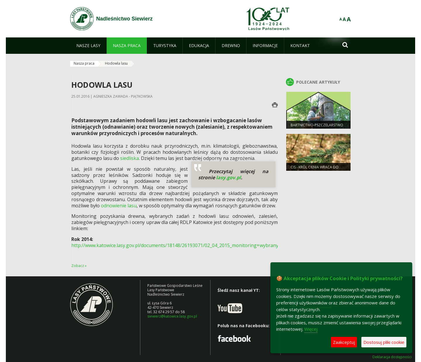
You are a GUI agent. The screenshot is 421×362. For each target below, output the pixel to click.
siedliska (129, 158)
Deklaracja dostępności (392, 357)
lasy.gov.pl (228, 177)
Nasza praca (84, 63)
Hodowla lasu (116, 63)
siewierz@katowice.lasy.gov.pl (172, 316)
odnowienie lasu (119, 205)
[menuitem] (88, 45)
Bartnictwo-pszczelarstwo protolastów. (317, 127)
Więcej (311, 329)
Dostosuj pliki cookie (383, 342)
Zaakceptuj (344, 342)
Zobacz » (79, 265)
